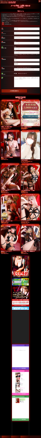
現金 (15, 73)
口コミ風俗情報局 (22, 368)
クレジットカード (23, 73)
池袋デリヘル (17, 368)
